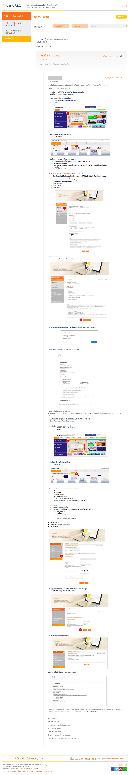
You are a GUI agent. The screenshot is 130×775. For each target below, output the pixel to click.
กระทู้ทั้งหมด (9, 38)
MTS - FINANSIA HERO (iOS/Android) (13, 32)
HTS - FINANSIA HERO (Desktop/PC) (13, 24)
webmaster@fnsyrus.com (41, 771)
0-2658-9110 (25, 771)
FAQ (120, 16)
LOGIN (124, 5)
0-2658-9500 (11, 771)
